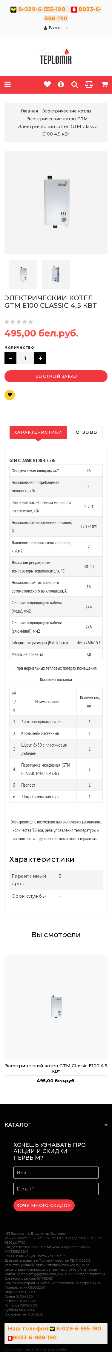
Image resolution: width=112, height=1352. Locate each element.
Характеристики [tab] (38, 432)
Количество (19, 347)
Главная (29, 111)
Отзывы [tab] (87, 432)
